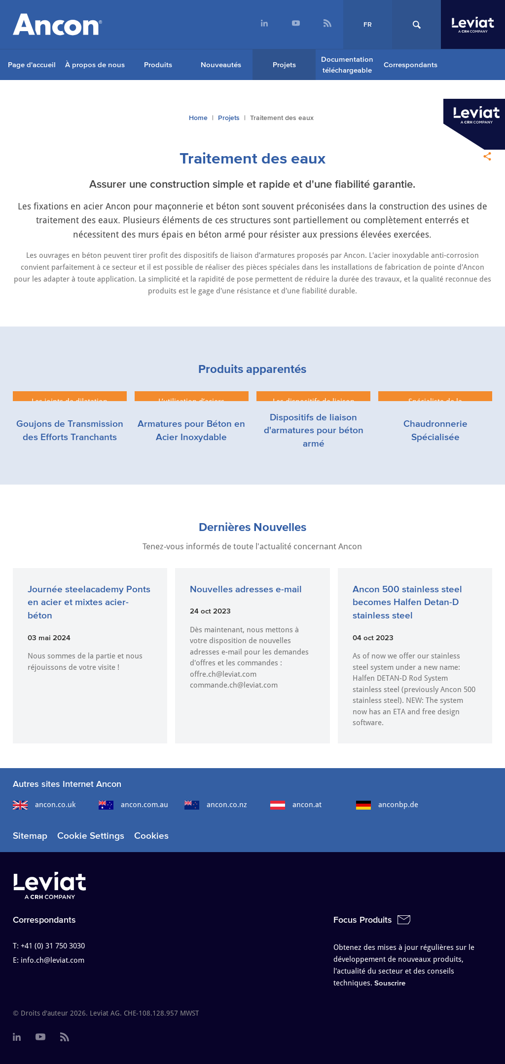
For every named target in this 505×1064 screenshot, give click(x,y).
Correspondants (410, 64)
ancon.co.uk (44, 804)
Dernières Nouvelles (252, 526)
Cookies (151, 835)
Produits (158, 64)
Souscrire (389, 983)
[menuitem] (264, 24)
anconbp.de (387, 804)
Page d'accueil (32, 64)
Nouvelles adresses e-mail (246, 589)
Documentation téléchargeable (347, 65)
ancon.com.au (133, 804)
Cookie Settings (90, 835)
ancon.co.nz (215, 804)
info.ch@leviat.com (52, 960)
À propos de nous (95, 64)
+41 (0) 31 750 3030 (53, 945)
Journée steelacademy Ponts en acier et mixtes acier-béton (89, 602)
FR (367, 24)
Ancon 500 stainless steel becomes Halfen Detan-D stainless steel (407, 602)
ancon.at (296, 804)
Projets (284, 64)
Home (198, 118)
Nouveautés (221, 64)
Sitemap (30, 835)
